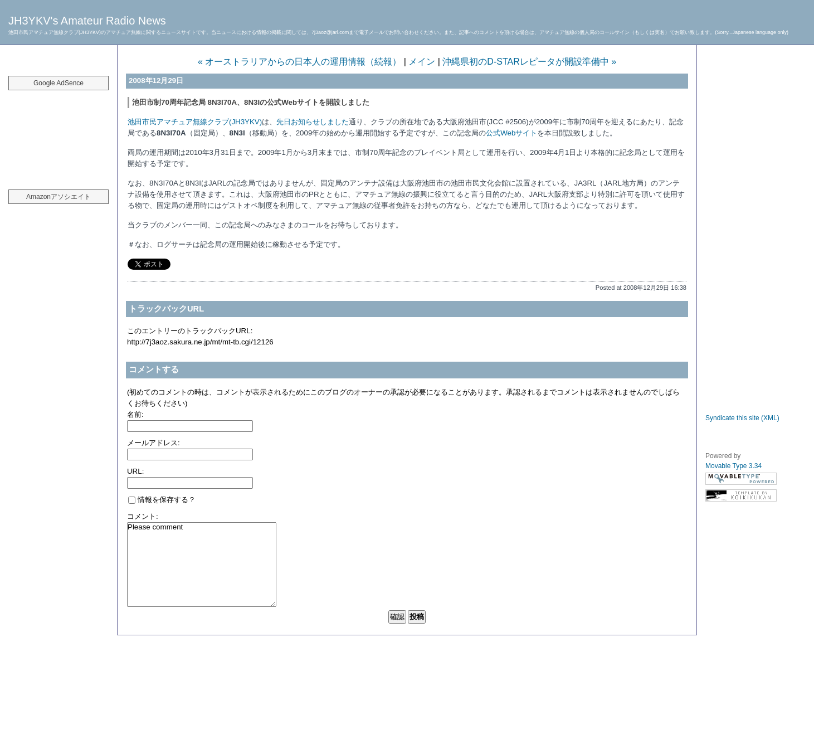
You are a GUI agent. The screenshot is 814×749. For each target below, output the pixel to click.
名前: (135, 414)
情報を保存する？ (162, 499)
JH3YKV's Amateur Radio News (87, 20)
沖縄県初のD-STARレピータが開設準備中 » (529, 61)
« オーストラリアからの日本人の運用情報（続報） (299, 61)
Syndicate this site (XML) (742, 418)
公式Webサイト (511, 133)
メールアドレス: (153, 443)
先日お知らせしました (312, 122)
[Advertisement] (58, 134)
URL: (135, 471)
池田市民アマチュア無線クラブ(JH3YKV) (195, 122)
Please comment (201, 564)
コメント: (142, 516)
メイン (421, 61)
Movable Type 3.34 (733, 466)
